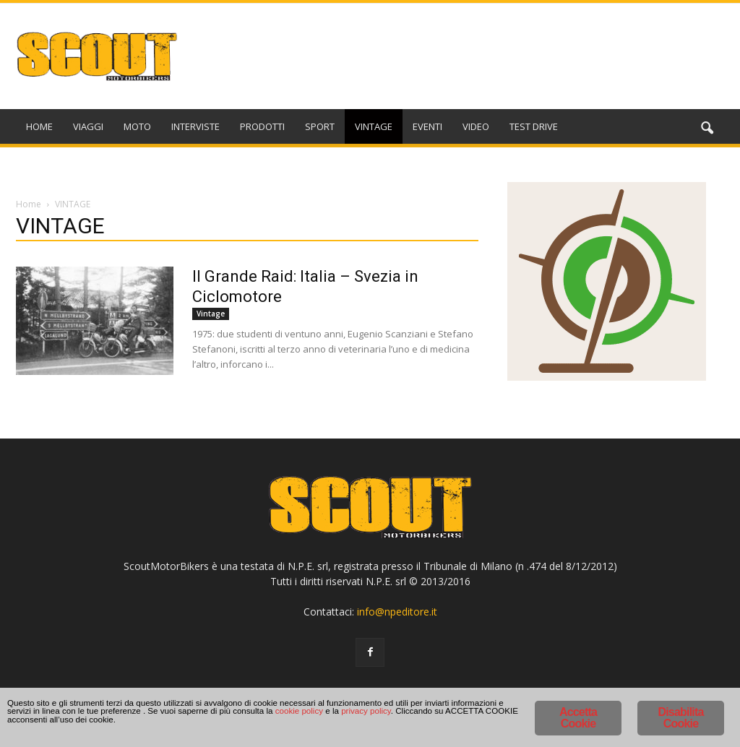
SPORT (320, 126)
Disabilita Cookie (680, 708)
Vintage (211, 313)
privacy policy (283, 721)
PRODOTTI (262, 126)
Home (28, 204)
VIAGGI (88, 126)
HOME (39, 126)
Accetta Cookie (578, 708)
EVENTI (427, 126)
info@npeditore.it (397, 611)
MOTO (137, 126)
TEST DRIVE (533, 126)
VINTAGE (373, 126)
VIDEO (475, 126)
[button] (706, 128)
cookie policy (185, 721)
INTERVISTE (195, 126)
